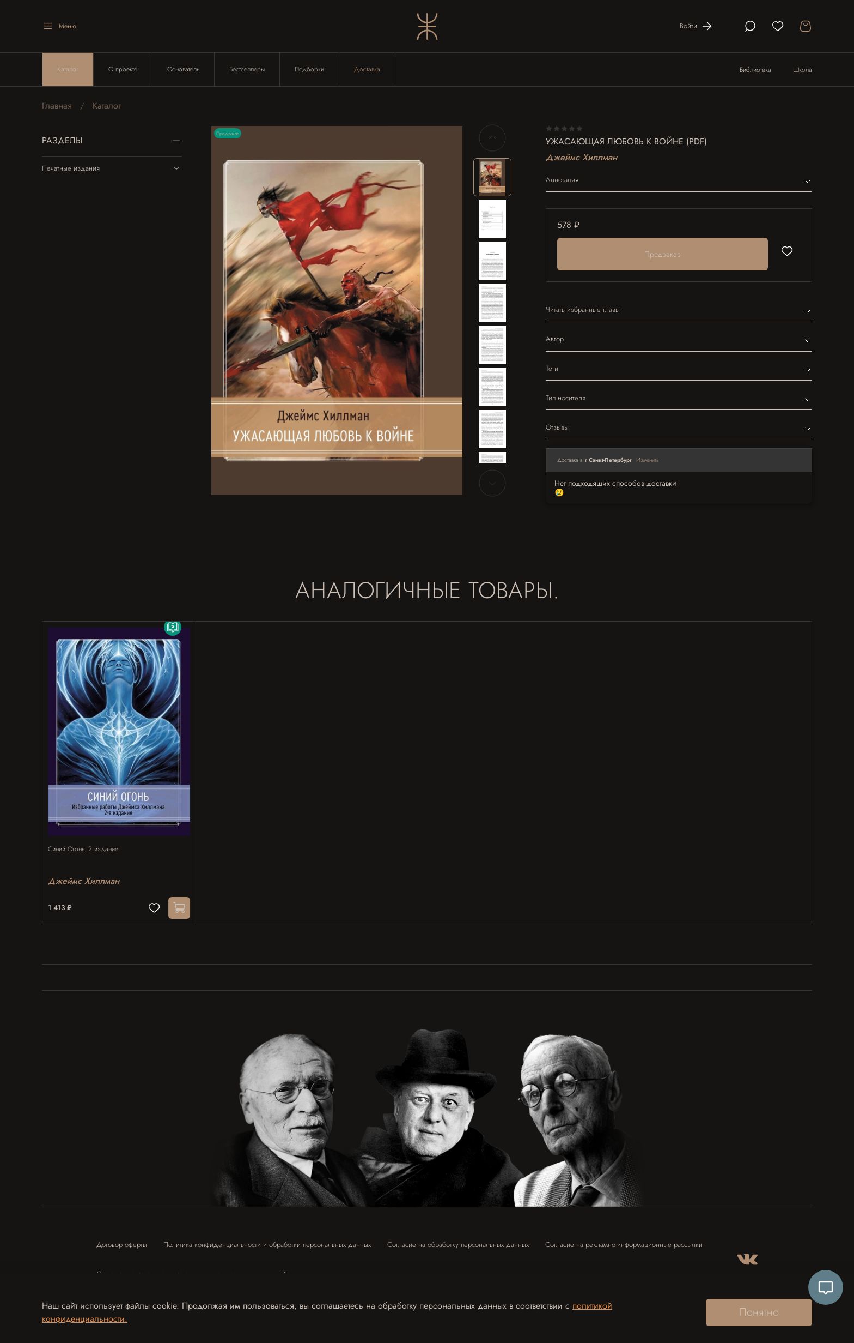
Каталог (67, 69)
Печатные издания (112, 167)
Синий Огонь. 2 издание (88, 838)
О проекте (122, 69)
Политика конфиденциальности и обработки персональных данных (267, 1239)
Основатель (183, 69)
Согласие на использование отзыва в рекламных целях (181, 1269)
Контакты (295, 1269)
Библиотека (755, 70)
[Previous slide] (492, 138)
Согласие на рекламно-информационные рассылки (624, 1239)
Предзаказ (662, 254)
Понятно (759, 1312)
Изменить (647, 460)
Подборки (309, 69)
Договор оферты (121, 1239)
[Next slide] (492, 483)
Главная (57, 105)
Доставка (367, 69)
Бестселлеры (247, 69)
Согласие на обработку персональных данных (458, 1239)
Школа (802, 70)
